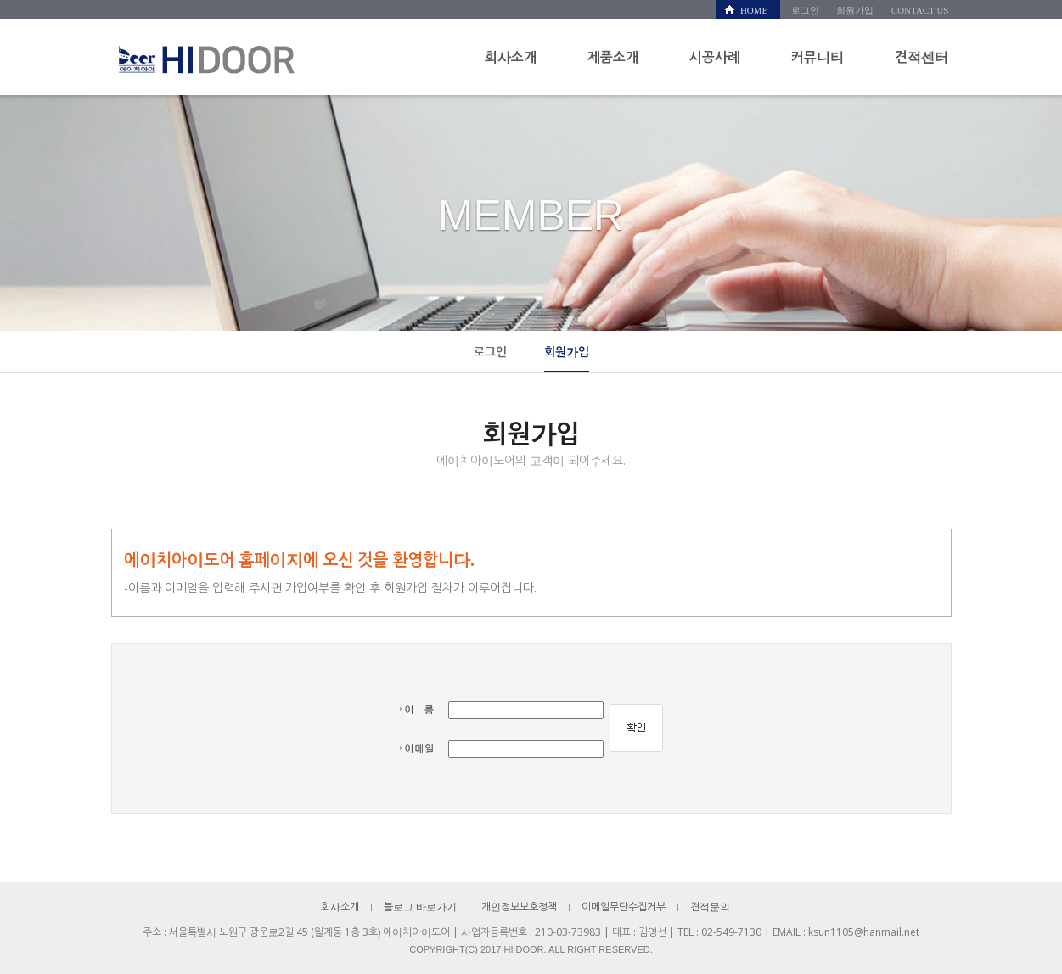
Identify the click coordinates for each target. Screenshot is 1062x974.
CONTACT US (920, 10)
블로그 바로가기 (420, 906)
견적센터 (921, 57)
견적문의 (710, 906)
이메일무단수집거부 (624, 906)
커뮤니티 (817, 57)
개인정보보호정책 (519, 906)
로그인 (805, 10)
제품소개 (612, 57)
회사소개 (511, 57)
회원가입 (855, 10)
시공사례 (714, 57)
